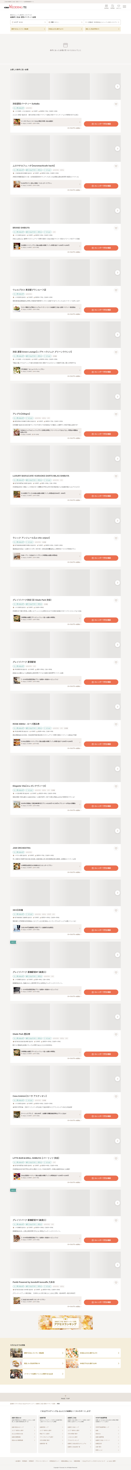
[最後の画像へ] (117, 86)
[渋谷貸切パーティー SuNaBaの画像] (65, 86)
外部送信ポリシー (54, 1461)
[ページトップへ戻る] (65, 1397)
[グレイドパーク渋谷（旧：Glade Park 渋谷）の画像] (65, 582)
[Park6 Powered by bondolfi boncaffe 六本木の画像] (65, 1265)
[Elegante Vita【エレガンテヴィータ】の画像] (65, 768)
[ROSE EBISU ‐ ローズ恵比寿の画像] (65, 706)
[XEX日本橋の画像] (65, 892)
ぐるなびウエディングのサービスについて (93, 1461)
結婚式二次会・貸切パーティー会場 (45, 1403)
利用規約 (24, 1461)
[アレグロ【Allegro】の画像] (65, 396)
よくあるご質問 (111, 1461)
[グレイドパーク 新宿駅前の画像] (65, 644)
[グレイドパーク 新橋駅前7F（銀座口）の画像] (65, 1203)
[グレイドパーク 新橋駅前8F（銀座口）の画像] (65, 955)
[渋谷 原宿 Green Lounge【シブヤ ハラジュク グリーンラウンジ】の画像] (65, 334)
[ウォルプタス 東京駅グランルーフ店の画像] (65, 272)
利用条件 (31, 1461)
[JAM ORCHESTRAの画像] (65, 830)
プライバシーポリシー (42, 1461)
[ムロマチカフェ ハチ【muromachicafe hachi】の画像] (65, 148)
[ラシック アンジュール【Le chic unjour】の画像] (65, 520)
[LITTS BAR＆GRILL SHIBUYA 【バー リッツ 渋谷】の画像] (65, 1141)
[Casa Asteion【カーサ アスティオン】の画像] (65, 1079)
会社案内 (18, 1461)
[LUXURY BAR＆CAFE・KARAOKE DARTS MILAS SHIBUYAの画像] (65, 458)
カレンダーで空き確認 (101, 124)
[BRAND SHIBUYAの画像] (65, 210)
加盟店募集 (77, 1461)
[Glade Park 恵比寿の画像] (65, 1017)
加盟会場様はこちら (66, 1461)
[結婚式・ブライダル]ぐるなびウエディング (22, 1403)
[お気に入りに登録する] (116, 104)
